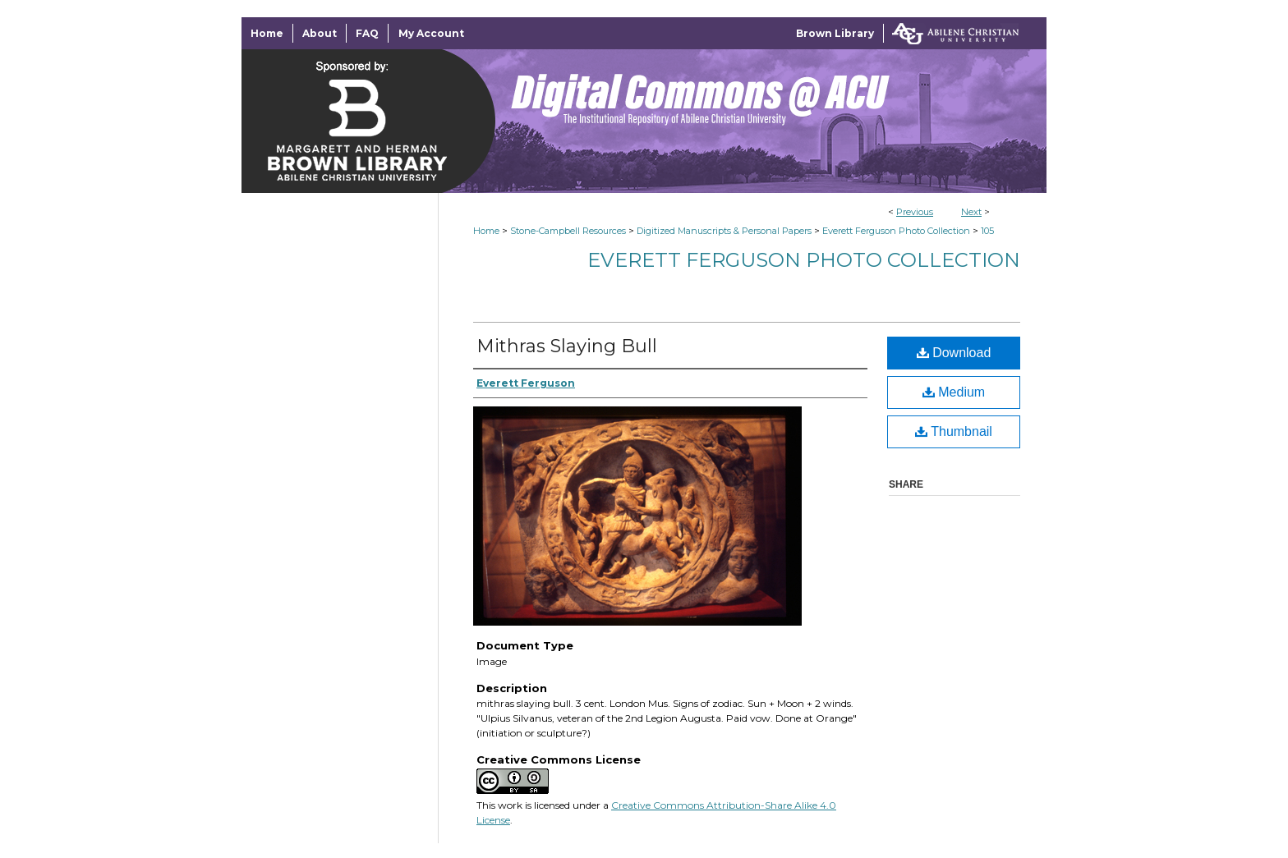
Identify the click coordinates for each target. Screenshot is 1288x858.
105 (987, 230)
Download (954, 353)
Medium (953, 392)
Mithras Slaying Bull (566, 346)
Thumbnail (953, 431)
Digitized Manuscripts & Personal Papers (724, 230)
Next (971, 212)
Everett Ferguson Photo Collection (896, 230)
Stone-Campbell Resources (568, 230)
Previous (914, 212)
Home (486, 230)
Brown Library (835, 33)
